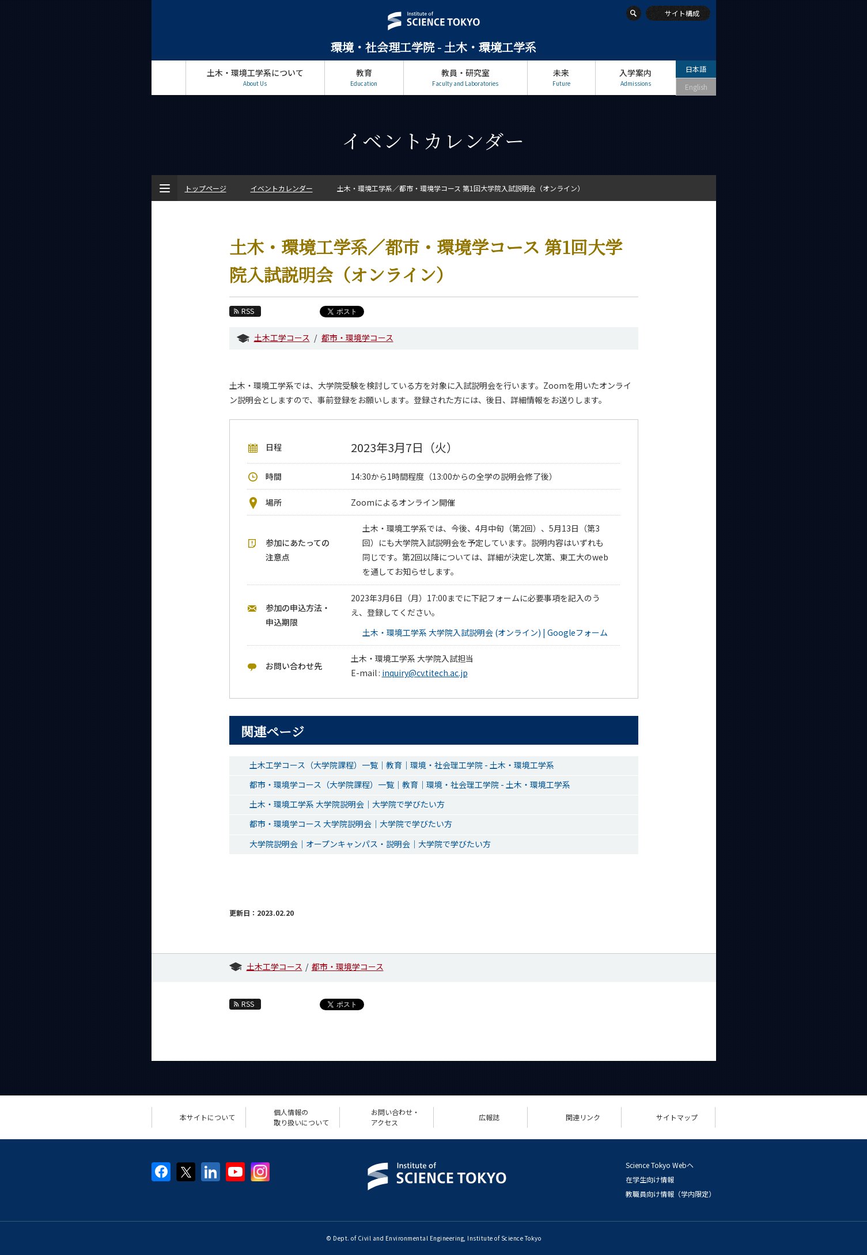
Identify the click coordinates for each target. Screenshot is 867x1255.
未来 (561, 77)
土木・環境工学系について (255, 77)
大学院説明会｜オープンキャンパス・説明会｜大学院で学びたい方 (370, 844)
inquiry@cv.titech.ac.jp (425, 672)
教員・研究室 (465, 77)
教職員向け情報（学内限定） (670, 1194)
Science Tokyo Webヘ (660, 1165)
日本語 (696, 69)
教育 (364, 77)
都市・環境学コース (357, 337)
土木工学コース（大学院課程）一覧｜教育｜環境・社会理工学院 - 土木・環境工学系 (401, 765)
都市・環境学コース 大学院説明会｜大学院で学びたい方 (350, 823)
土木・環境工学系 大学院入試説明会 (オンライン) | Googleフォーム (485, 632)
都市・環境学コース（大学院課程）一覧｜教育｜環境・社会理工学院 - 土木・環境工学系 (409, 784)
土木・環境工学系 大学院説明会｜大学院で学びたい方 (347, 804)
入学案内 (636, 77)
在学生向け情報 (650, 1179)
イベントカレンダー (282, 188)
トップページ (168, 77)
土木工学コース (282, 337)
